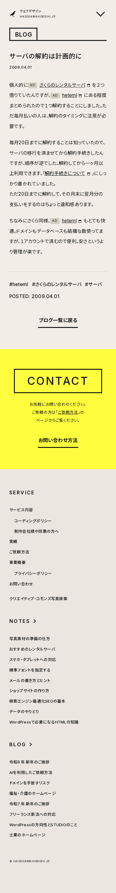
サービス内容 (21, 510)
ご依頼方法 (68, 412)
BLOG (23, 34)
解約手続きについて (65, 173)
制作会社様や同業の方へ (36, 531)
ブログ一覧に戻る (58, 320)
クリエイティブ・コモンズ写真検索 (38, 598)
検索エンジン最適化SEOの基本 (37, 701)
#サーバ (93, 284)
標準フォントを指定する (30, 670)
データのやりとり (24, 711)
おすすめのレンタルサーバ (32, 649)
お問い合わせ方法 (58, 440)
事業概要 (17, 562)
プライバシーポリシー (33, 573)
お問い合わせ (21, 584)
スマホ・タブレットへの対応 (32, 659)
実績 (13, 541)
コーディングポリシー (33, 521)
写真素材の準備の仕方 (29, 638)
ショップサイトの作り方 (29, 690)
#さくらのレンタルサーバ (56, 284)
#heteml (18, 284)
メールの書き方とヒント (30, 680)
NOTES (19, 621)
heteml (63, 95)
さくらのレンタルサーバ (56, 85)
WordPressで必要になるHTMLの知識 (44, 722)
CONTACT (58, 380)
